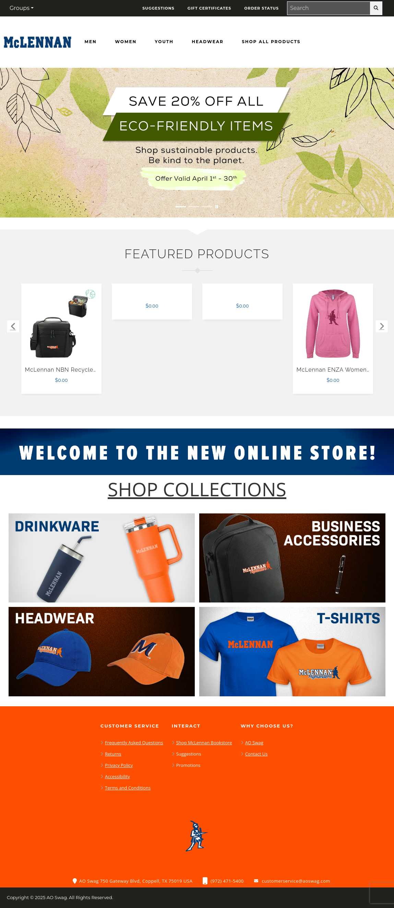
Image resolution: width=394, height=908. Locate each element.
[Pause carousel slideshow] (216, 206)
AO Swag (254, 742)
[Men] (91, 42)
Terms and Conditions (128, 788)
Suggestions (188, 754)
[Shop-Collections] (197, 489)
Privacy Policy (119, 765)
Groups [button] (19, 8)
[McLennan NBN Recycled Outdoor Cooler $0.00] (61, 323)
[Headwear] (207, 42)
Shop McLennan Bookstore (204, 742)
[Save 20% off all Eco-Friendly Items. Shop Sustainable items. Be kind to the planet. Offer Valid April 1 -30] (197, 142)
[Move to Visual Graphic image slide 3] (207, 207)
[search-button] (376, 8)
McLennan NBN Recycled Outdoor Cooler (84, 369)
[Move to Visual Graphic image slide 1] (181, 207)
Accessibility (117, 776)
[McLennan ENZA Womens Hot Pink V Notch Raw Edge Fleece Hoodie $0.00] (333, 323)
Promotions (188, 765)
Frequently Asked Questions (134, 742)
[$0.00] (152, 290)
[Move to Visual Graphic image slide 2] (194, 207)
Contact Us (256, 754)
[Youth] (164, 42)
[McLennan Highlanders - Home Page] (37, 41)
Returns (113, 754)
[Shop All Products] (271, 42)
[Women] (125, 42)
